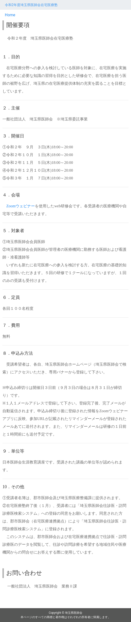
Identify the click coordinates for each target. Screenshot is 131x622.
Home (10, 15)
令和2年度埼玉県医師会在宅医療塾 (31, 5)
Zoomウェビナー (20, 206)
